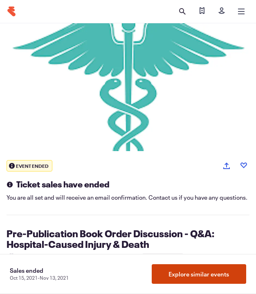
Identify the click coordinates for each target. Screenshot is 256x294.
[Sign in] (221, 11)
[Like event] (243, 165)
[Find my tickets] (202, 11)
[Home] (11, 11)
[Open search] (182, 11)
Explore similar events (198, 274)
